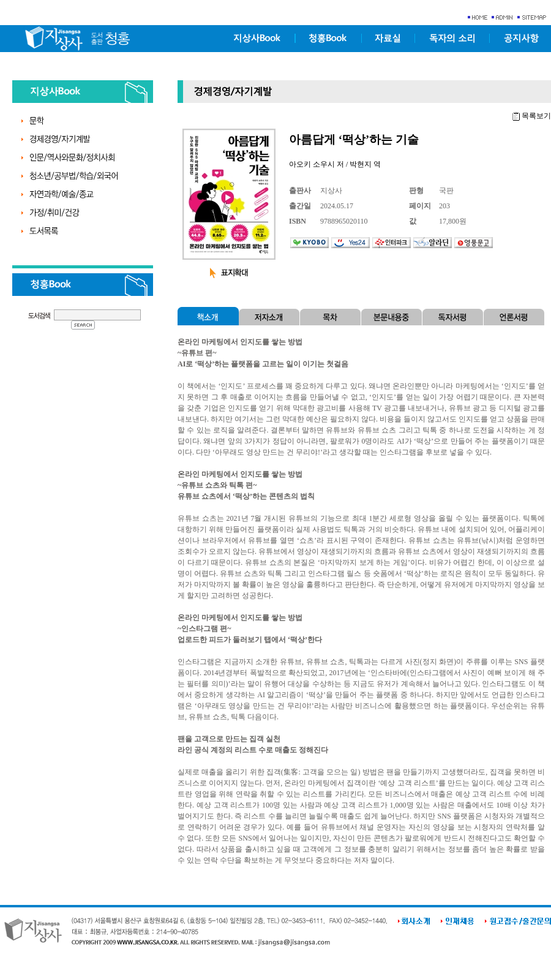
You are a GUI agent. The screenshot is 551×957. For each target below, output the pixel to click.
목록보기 (536, 116)
